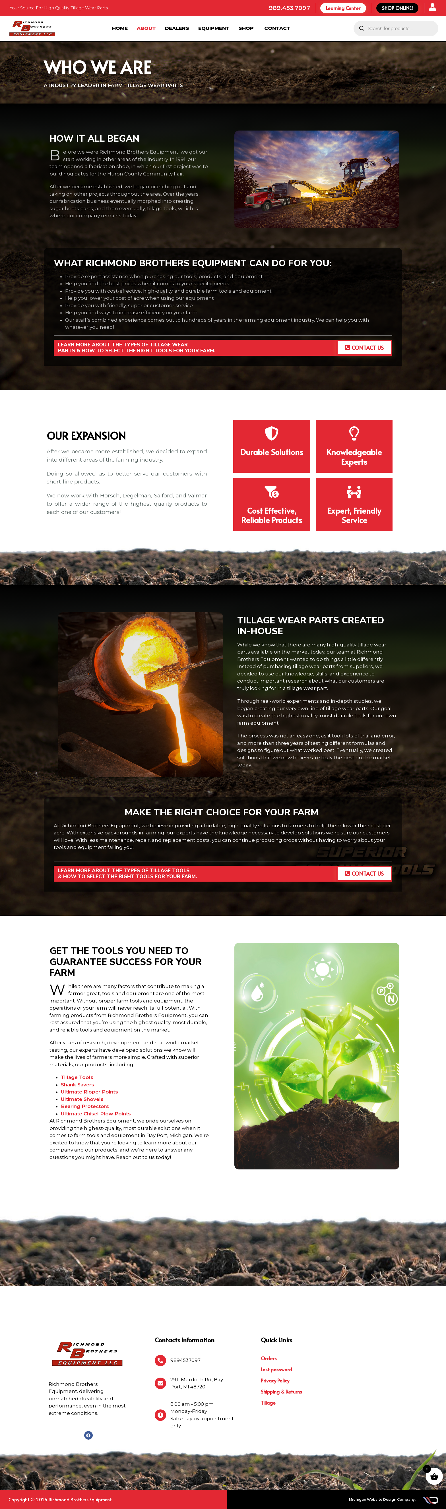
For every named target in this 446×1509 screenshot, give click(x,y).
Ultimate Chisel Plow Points (96, 1114)
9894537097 (185, 1360)
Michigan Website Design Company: (382, 1499)
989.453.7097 (289, 7)
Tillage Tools (77, 1077)
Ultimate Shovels (82, 1099)
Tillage (268, 1402)
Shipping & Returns (281, 1391)
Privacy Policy (275, 1380)
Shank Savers (77, 1085)
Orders (269, 1358)
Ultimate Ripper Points (89, 1092)
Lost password (276, 1369)
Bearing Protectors (85, 1106)
